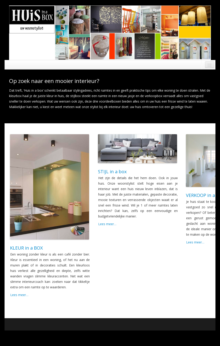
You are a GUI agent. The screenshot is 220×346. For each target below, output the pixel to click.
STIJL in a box (112, 171)
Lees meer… (19, 295)
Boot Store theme (199, 336)
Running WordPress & (171, 336)
